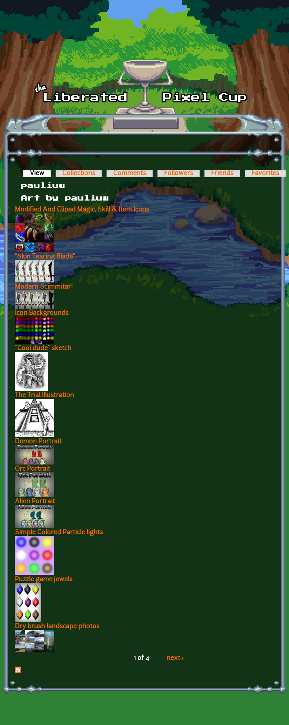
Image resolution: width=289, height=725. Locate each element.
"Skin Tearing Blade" (45, 257)
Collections (78, 173)
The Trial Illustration (44, 395)
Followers (178, 173)
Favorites (265, 173)
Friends (222, 173)
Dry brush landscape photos (57, 627)
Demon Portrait (38, 442)
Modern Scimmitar (43, 287)
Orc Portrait (32, 469)
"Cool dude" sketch (43, 348)
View (40, 173)
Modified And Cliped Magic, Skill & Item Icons (82, 210)
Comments (129, 173)
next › (175, 658)
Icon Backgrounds (42, 313)
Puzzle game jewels (43, 580)
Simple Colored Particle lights (59, 533)
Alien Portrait (35, 502)
